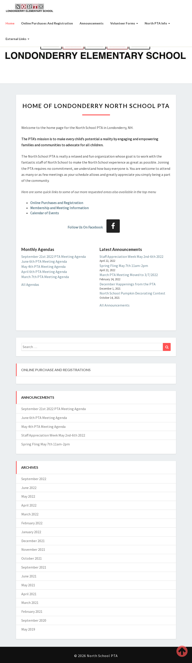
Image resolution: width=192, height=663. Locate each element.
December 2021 (33, 541)
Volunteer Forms (124, 23)
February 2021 (31, 611)
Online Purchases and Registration (47, 23)
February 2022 (31, 523)
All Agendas (30, 284)
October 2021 (31, 558)
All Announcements (115, 305)
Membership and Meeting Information (59, 208)
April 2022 (28, 505)
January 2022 (31, 532)
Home (10, 23)
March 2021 (29, 602)
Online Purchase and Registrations (56, 370)
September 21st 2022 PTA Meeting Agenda (53, 256)
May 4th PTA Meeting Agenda (43, 266)
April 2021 (28, 594)
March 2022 (29, 514)
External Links (17, 39)
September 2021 (33, 567)
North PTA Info (157, 23)
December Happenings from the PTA (128, 284)
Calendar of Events (44, 213)
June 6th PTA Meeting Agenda (44, 261)
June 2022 (28, 487)
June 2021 (28, 576)
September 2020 (33, 620)
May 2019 (28, 629)
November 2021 (33, 549)
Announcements (92, 23)
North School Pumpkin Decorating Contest (132, 293)
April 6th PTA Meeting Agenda (44, 271)
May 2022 (28, 496)
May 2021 (28, 585)
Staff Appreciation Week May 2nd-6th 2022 (131, 256)
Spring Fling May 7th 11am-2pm (124, 265)
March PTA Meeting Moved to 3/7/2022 (129, 274)
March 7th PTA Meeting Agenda (45, 276)
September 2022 (33, 479)
